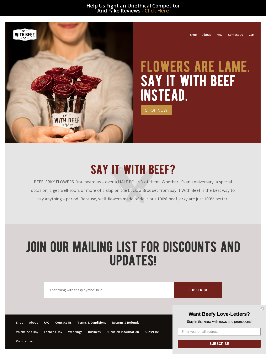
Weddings (75, 332)
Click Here (157, 10)
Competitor (24, 341)
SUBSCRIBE (219, 343)
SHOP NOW (156, 110)
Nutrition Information (122, 332)
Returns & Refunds (125, 322)
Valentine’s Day (27, 332)
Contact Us (235, 35)
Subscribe (152, 332)
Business (94, 332)
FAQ (219, 35)
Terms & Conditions (91, 322)
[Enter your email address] (219, 332)
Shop (193, 35)
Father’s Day (53, 332)
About (206, 35)
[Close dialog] (262, 309)
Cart (251, 35)
